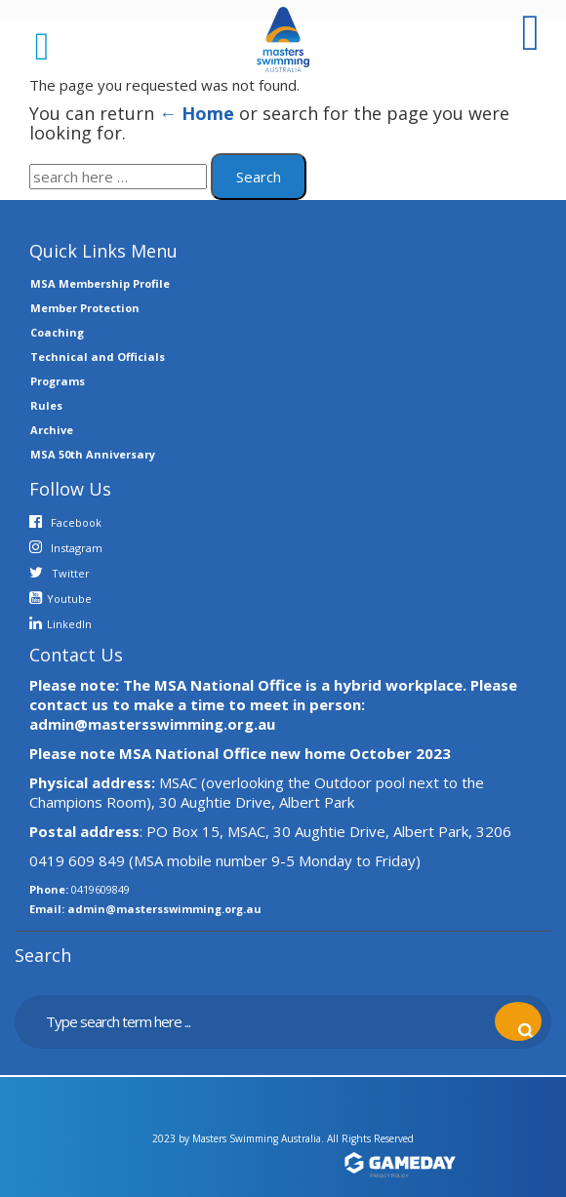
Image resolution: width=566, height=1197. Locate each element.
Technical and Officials (97, 356)
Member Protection (85, 307)
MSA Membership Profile (100, 283)
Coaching (57, 332)
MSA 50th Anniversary (92, 454)
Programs (57, 381)
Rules (46, 405)
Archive (51, 429)
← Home (196, 113)
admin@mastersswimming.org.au (164, 908)
